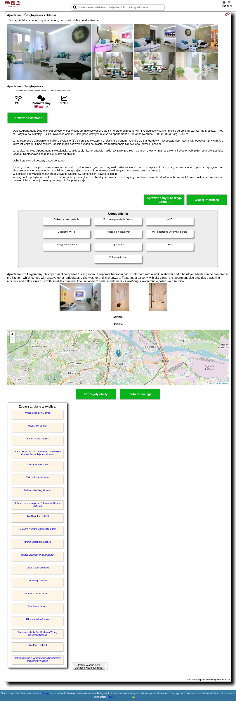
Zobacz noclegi (140, 394)
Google (46, 693)
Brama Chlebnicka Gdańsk (37, 542)
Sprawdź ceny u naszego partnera (164, 199)
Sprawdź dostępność (27, 118)
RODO (110, 697)
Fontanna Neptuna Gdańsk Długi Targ (37, 529)
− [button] (12, 340)
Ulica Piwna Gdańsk (37, 645)
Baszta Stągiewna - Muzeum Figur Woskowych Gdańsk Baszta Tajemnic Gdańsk (37, 452)
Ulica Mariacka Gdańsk (37, 619)
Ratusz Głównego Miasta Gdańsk (37, 555)
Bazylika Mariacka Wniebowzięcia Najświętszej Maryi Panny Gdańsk (38, 659)
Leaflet (207, 383)
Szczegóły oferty (95, 394)
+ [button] (12, 335)
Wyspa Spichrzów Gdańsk (38, 413)
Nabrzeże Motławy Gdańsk (37, 490)
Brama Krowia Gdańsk (38, 438)
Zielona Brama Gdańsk (37, 477)
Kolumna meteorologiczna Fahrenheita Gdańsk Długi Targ (37, 504)
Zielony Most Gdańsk (37, 464)
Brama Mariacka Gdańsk (37, 593)
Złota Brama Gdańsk (37, 606)
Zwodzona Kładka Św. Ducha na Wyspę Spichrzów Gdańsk (37, 633)
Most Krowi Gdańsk (37, 426)
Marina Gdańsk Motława (37, 567)
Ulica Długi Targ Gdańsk (37, 516)
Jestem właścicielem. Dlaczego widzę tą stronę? (89, 666)
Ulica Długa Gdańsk (37, 580)
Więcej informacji (207, 199)
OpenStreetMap (221, 383)
